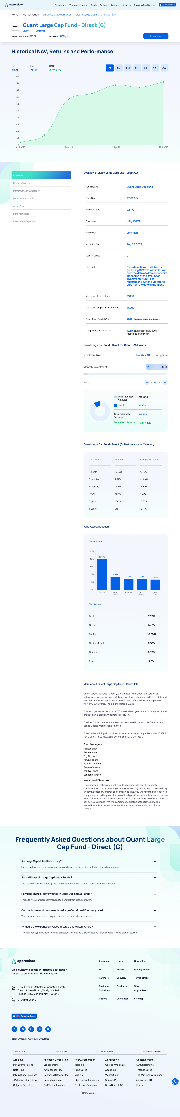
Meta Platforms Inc (23, 1064)
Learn (114, 5)
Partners (104, 5)
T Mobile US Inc (144, 1069)
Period (87, 382)
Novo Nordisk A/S (114, 1085)
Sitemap (139, 998)
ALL (164, 67)
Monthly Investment (95, 367)
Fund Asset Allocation (24, 198)
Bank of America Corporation (52, 1080)
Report (103, 998)
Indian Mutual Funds (154, 1051)
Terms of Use (141, 977)
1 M (109, 67)
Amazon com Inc (144, 1059)
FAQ (101, 969)
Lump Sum (161, 355)
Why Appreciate (77, 5)
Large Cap (40, 30)
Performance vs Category (26, 190)
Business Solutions (143, 5)
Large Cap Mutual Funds (57, 14)
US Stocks (21, 1051)
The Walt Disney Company (150, 1074)
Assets (94, 5)
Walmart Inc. (111, 1074)
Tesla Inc (79, 1064)
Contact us (140, 961)
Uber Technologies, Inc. (87, 1080)
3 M (118, 67)
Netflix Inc (18, 1069)
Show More (88, 1092)
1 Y (136, 67)
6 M (128, 67)
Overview (18, 175)
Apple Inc (18, 1059)
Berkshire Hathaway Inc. (56, 1074)
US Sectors (62, 1051)
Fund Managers (21, 213)
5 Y (154, 67)
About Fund (19, 206)
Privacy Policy (141, 969)
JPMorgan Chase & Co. (25, 1080)
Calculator (122, 998)
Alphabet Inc (112, 1059)
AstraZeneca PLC (53, 1069)
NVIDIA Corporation (85, 1059)
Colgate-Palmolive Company (23, 1085)
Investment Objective (24, 221)
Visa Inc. (79, 1074)
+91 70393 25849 (26, 999)
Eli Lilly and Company (86, 1085)
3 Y (145, 67)
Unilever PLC (112, 1080)
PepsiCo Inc (81, 1069)
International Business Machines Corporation (25, 1075)
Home (15, 14)
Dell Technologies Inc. (55, 1085)
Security (121, 977)
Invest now (155, 36)
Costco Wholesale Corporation (115, 1064)
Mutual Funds (31, 14)
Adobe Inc (110, 1069)
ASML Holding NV (145, 1064)
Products (59, 5)
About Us (127, 5)
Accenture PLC (144, 1080)
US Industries (106, 1051)
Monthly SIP (143, 355)
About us (104, 961)
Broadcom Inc (51, 1064)
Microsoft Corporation (56, 1059)
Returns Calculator (23, 183)
